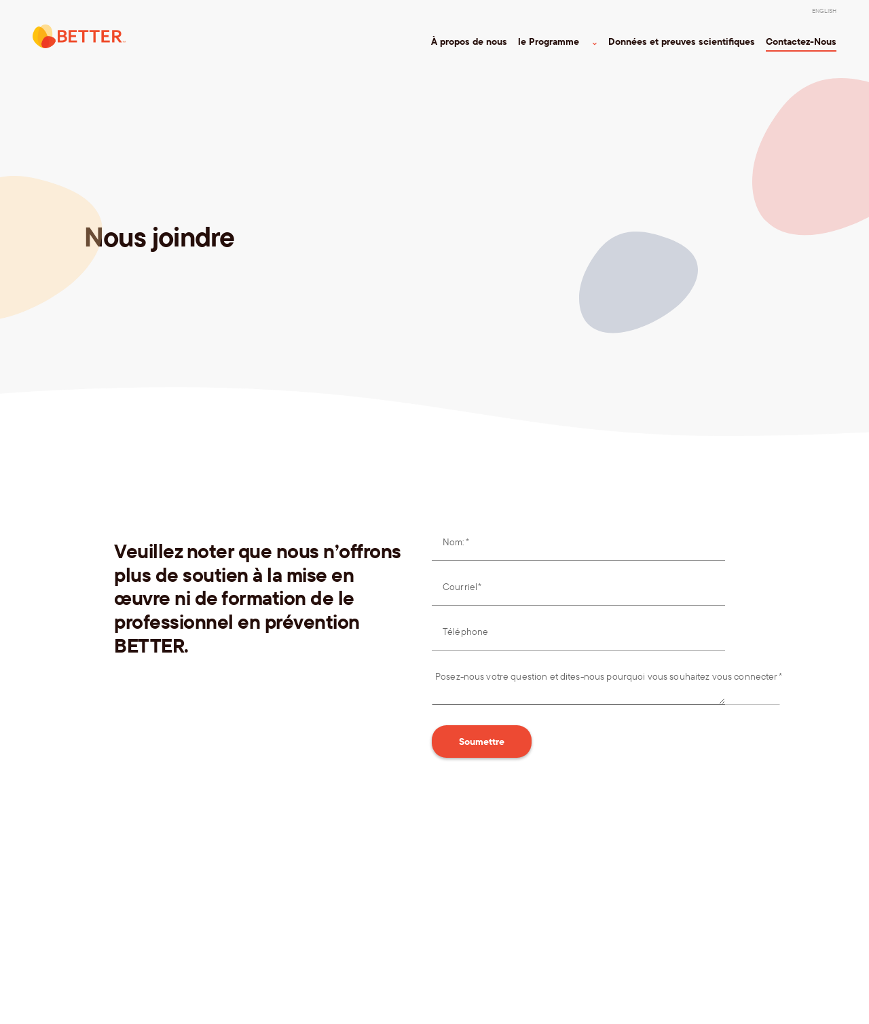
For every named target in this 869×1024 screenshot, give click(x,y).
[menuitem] (824, 10)
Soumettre (481, 741)
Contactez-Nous (801, 41)
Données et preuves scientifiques (681, 41)
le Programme (553, 41)
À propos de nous (469, 41)
